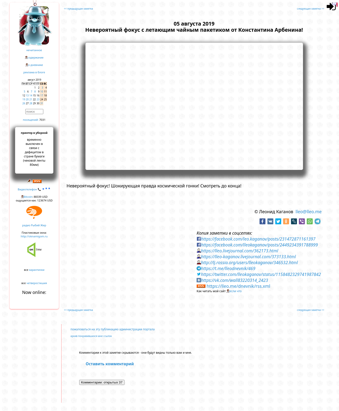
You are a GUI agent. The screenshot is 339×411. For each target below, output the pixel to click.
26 (23, 103)
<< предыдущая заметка (78, 8)
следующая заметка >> (310, 8)
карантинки (37, 270)
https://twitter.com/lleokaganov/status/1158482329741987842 (261, 274)
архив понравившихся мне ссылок (91, 336)
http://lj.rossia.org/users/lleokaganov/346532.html (249, 262)
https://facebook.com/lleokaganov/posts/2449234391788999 (259, 245)
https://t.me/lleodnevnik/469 (228, 268)
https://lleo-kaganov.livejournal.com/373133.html (248, 256)
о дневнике (35, 65)
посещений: (31, 120)
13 (27, 95)
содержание (36, 57)
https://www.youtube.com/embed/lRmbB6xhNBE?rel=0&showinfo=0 (194, 105)
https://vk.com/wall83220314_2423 (234, 280)
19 (23, 99)
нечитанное (34, 50)
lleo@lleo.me (308, 211)
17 (41, 95)
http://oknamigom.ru (34, 236)
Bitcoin (28, 196)
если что (235, 291)
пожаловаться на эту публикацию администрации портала (113, 329)
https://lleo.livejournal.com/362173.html (239, 251)
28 (31, 103)
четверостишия (37, 283)
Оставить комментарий (110, 363)
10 (41, 91)
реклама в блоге (34, 72)
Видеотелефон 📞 (34, 189)
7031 (42, 120)
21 (31, 99)
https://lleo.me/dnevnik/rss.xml (238, 286)
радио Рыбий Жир (34, 225)
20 (27, 99)
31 (41, 103)
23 (38, 99)
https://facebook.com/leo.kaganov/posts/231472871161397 (258, 239)
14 (31, 95)
